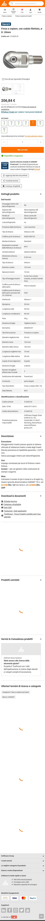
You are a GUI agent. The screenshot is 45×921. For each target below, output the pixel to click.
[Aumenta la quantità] (41, 142)
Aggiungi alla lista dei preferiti (15, 175)
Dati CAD (6, 507)
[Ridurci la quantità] (4, 142)
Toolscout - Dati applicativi (14, 511)
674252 (32, 485)
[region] (22, 88)
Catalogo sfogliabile (11, 186)
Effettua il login (7, 112)
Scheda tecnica (9, 501)
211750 (4, 485)
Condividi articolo (10, 181)
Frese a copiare (7, 16)
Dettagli (37, 169)
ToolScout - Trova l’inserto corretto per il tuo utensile (21, 515)
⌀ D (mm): (5, 118)
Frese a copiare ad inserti (23, 16)
